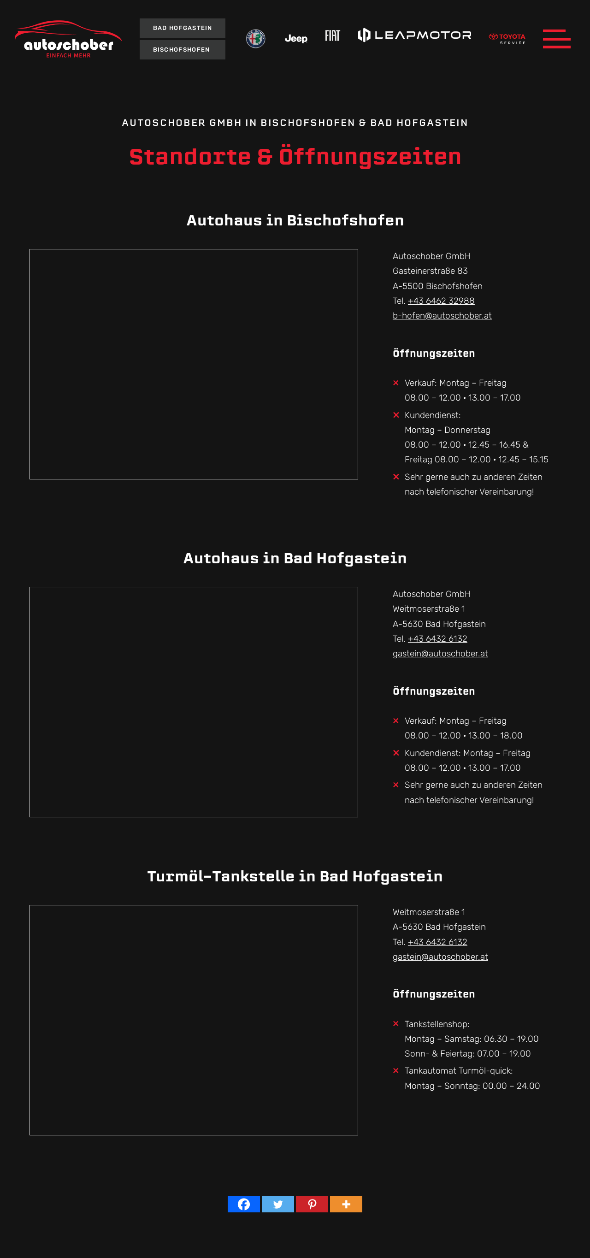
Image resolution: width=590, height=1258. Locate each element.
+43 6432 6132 (437, 638)
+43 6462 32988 (441, 300)
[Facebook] (244, 1204)
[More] (346, 1204)
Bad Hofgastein (182, 27)
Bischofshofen (181, 49)
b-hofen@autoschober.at (442, 315)
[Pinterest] (312, 1204)
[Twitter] (278, 1204)
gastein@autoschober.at (440, 653)
